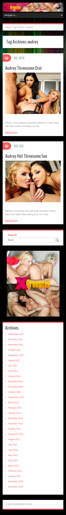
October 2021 (14, 350)
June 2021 (13, 371)
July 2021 (12, 366)
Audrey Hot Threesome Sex (26, 156)
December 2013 (15, 381)
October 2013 (14, 392)
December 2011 (15, 418)
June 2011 (13, 450)
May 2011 (12, 455)
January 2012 (14, 413)
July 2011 (12, 444)
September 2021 (16, 355)
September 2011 (16, 434)
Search (12, 234)
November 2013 (15, 387)
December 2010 (15, 481)
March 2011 (13, 465)
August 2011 (14, 439)
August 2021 (14, 360)
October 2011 (14, 429)
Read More (11, 132)
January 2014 (14, 376)
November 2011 (15, 423)
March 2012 (13, 402)
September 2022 (16, 334)
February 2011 (15, 471)
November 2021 (15, 345)
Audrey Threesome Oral (23, 68)
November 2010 (15, 487)
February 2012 (15, 408)
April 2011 (13, 460)
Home (8, 27)
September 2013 (16, 397)
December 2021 (15, 339)
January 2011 (14, 476)
